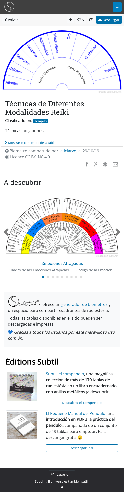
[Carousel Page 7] (71, 277)
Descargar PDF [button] (82, 448)
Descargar (109, 19)
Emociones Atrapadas (62, 263)
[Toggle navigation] (117, 7)
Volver (11, 19)
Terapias (40, 121)
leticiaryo (67, 151)
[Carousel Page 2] (48, 277)
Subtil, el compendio (65, 374)
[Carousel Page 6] (67, 277)
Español (60, 474)
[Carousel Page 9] (81, 277)
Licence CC (27, 157)
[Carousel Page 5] (62, 277)
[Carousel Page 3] (53, 277)
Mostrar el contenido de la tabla (30, 142)
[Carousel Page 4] (57, 277)
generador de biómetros (84, 304)
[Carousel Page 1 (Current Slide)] (43, 277)
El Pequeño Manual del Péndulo (75, 413)
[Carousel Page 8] (76, 277)
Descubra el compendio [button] (82, 402)
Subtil (39, 481)
